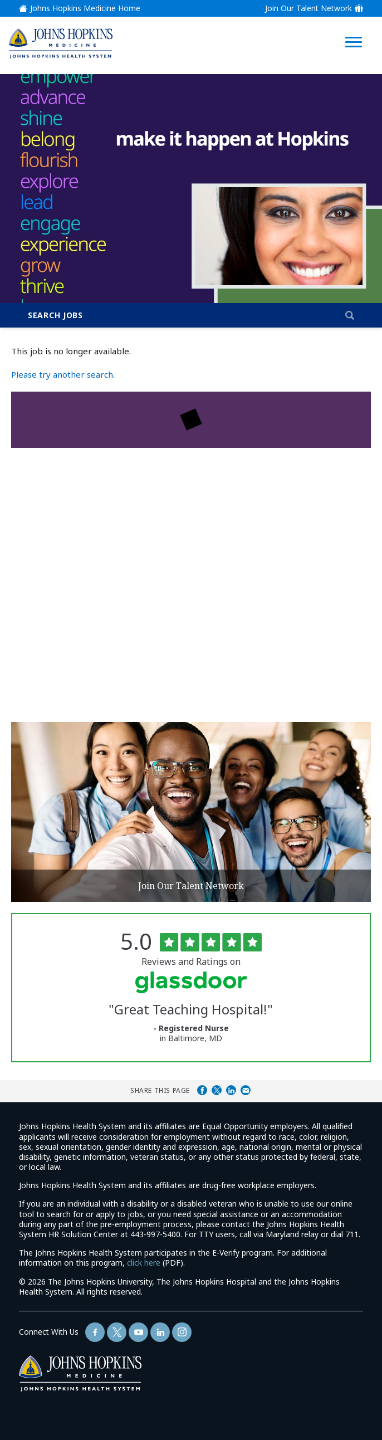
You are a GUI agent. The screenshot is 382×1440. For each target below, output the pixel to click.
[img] (61, 43)
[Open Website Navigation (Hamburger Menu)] (354, 28)
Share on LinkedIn (231, 1090)
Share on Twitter (217, 1090)
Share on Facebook (202, 1090)
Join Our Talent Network (308, 8)
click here (143, 1262)
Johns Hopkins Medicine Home (85, 8)
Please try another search (62, 374)
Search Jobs (55, 315)
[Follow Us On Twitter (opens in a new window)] (117, 1332)
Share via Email (246, 1090)
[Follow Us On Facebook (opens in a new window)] (95, 1332)
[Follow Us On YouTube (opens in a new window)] (138, 1332)
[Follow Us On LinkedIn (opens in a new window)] (160, 1332)
